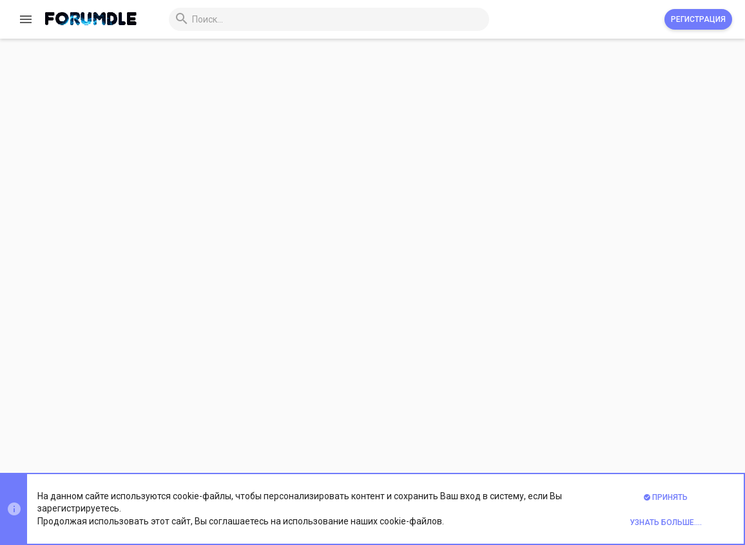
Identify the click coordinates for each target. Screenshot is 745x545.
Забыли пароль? (388, 237)
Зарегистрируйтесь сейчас (486, 344)
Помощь (640, 428)
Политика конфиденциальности (553, 428)
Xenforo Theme (207, 461)
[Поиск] (328, 19)
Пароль (315, 220)
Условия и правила (444, 428)
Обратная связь (366, 428)
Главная (680, 428)
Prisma (164, 428)
